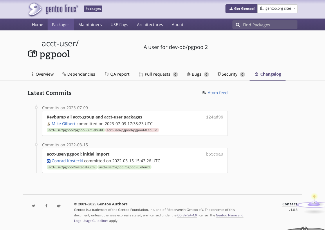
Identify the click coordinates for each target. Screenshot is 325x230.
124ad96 (214, 117)
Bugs (198, 74)
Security (231, 74)
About (177, 24)
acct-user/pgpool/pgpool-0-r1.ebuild (75, 129)
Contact (289, 202)
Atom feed (214, 92)
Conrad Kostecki (67, 159)
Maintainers (90, 24)
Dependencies (78, 74)
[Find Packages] (270, 24)
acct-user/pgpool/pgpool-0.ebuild (132, 129)
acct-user (58, 43)
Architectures (150, 24)
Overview (43, 74)
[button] (241, 8)
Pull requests (158, 74)
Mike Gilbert (63, 123)
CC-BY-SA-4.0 (187, 214)
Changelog (267, 74)
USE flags (119, 24)
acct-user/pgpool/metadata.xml (71, 166)
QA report (116, 74)
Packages (61, 24)
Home (37, 24)
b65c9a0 (214, 153)
